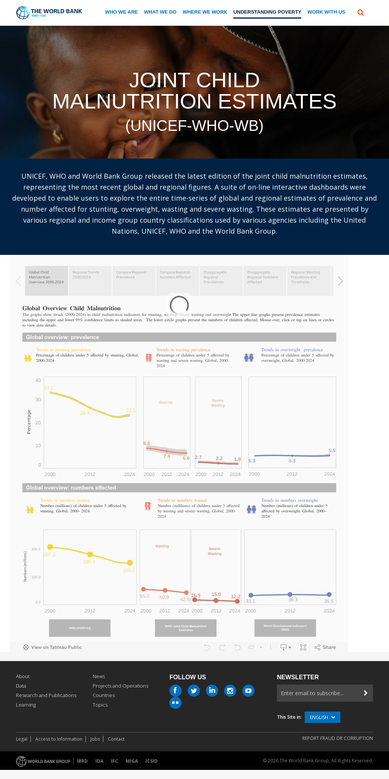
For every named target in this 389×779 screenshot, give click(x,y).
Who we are (121, 12)
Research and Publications (46, 695)
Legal (21, 739)
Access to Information (58, 739)
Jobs (95, 739)
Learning (26, 704)
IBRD (82, 761)
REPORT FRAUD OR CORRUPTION (337, 738)
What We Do (160, 12)
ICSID (151, 761)
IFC (114, 761)
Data (21, 685)
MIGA (132, 761)
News (99, 676)
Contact (116, 739)
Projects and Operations (120, 685)
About (23, 676)
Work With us (326, 12)
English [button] (322, 717)
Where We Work (205, 12)
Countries (104, 695)
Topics (100, 704)
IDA (99, 761)
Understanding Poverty (267, 12)
